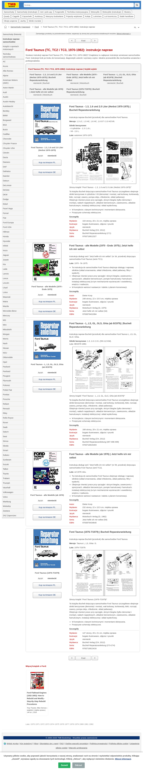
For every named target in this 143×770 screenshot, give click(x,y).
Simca (5, 441)
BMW (5, 115)
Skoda (5, 446)
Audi (5, 92)
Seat (5, 436)
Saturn (6, 432)
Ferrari (6, 213)
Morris (5, 339)
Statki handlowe (126, 16)
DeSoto (6, 190)
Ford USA (7, 227)
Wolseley (7, 506)
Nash (5, 343)
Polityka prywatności (99, 743)
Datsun (6, 181)
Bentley (6, 111)
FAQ (62, 743)
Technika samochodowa (9, 55)
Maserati (6, 297)
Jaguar (6, 255)
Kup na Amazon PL (47, 162)
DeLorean (7, 185)
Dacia (5, 157)
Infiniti (5, 246)
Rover (5, 422)
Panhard (6, 371)
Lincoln (6, 283)
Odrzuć (78, 765)
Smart (5, 450)
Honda (6, 236)
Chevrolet (7, 139)
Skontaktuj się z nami (49, 743)
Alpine (5, 75)
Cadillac (6, 134)
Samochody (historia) (12, 34)
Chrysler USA (9, 148)
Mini (5, 325)
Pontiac (6, 394)
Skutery (127, 12)
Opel (5, 362)
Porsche (6, 399)
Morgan (6, 334)
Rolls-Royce (8, 418)
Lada (5, 269)
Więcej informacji (123, 759)
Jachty (23, 21)
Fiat (4, 218)
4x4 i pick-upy (46, 12)
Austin (5, 97)
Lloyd (5, 287)
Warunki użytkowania (78, 748)
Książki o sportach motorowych (11, 47)
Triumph (6, 483)
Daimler (6, 176)
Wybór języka (12, 743)
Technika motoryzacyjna (77, 12)
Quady (6, 16)
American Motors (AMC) (10, 81)
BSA (5, 125)
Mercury (6, 315)
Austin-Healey (9, 101)
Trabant (6, 478)
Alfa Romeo (8, 71)
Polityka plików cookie (118, 743)
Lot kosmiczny (110, 16)
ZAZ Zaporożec (9, 515)
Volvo (5, 497)
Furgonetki (59, 12)
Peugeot (6, 376)
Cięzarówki (27, 16)
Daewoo (6, 162)
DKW (5, 194)
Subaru (6, 455)
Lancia (6, 274)
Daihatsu (7, 171)
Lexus (5, 278)
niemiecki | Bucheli (83, 92)
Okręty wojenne (10, 21)
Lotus (5, 292)
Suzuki (6, 464)
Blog (36, 743)
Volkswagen (8, 492)
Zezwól (64, 765)
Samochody (9, 12)
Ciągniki (15, 16)
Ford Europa (8, 222)
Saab (5, 427)
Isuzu (5, 250)
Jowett (5, 260)
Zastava (6, 511)
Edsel (5, 204)
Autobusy (39, 16)
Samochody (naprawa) (20, 27)
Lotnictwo (97, 16)
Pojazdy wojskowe (74, 16)
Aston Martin (8, 88)
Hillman (6, 232)
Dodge (6, 199)
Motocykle (95, 12)
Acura (5, 66)
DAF (5, 167)
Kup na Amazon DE (47, 172)
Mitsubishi (7, 329)
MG (4, 320)
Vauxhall (6, 487)
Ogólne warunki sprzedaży (76, 743)
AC (4, 61)
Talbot (5, 469)
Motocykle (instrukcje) (111, 12)
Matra (5, 301)
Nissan (6, 348)
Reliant (6, 404)
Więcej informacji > (124, 34)
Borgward (7, 120)
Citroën (6, 153)
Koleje (87, 16)
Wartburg (7, 501)
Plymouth (7, 380)
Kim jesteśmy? (26, 743)
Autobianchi (8, 106)
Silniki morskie (35, 21)
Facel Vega (8, 208)
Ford (37, 27)
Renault (6, 408)
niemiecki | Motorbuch (46, 92)
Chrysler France (10, 143)
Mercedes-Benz (10, 311)
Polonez (6, 385)
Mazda (6, 306)
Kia (4, 264)
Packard (6, 367)
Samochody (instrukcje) (27, 12)
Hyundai (6, 241)
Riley (5, 413)
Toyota (6, 473)
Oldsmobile (8, 357)
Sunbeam (7, 460)
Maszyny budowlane (54, 16)
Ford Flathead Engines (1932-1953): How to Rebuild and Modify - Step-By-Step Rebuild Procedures (37, 698)
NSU (5, 353)
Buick (5, 129)
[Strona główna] (5, 27)
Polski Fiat (7, 390)
